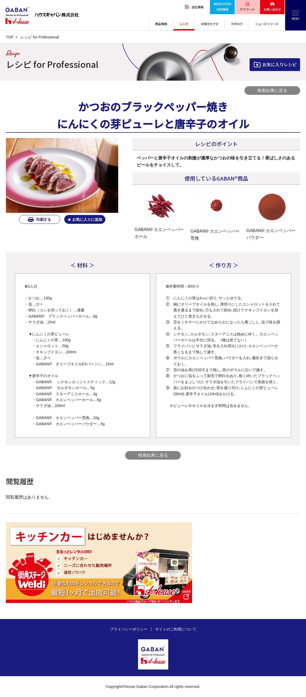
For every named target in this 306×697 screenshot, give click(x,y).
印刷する (43, 219)
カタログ (237, 24)
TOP (10, 37)
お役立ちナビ (210, 24)
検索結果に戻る (272, 90)
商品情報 (161, 24)
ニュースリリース (266, 24)
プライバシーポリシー (128, 629)
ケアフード (247, 9)
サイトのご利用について (175, 629)
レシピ (183, 24)
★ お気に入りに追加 (84, 219)
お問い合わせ (272, 9)
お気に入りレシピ (279, 64)
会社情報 (197, 7)
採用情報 (222, 9)
